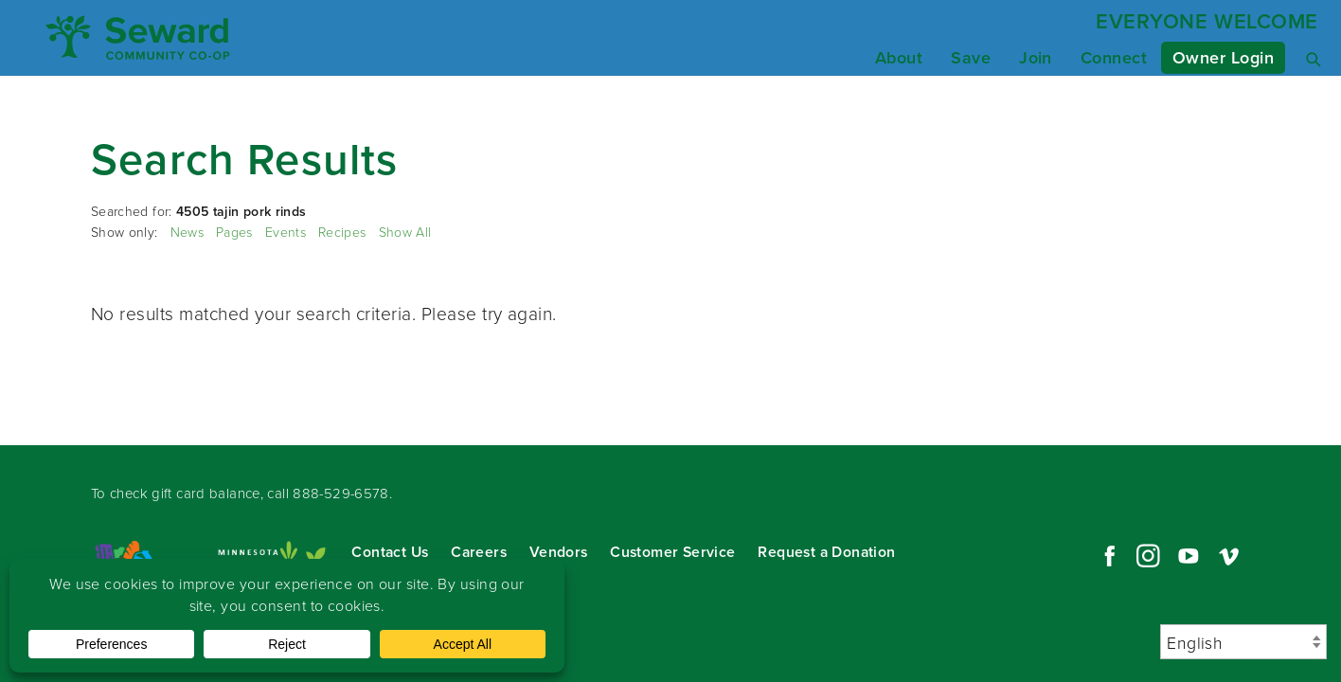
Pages (234, 232)
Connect (1114, 57)
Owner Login (1223, 57)
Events (285, 232)
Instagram (1148, 556)
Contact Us (389, 552)
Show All (405, 232)
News (187, 232)
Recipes (342, 232)
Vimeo (1229, 556)
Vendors (558, 552)
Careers (479, 552)
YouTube (1188, 556)
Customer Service (672, 552)
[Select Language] (1243, 641)
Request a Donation (826, 552)
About (898, 57)
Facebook (1107, 556)
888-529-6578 (341, 493)
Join (1035, 57)
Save (971, 57)
